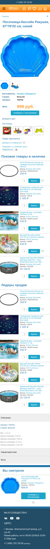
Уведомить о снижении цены (14, 147)
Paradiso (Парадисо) (26, 94)
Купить (34, 181)
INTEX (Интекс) (32, 217)
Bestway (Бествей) (33, 169)
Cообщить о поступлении (25, 113)
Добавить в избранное (12, 143)
